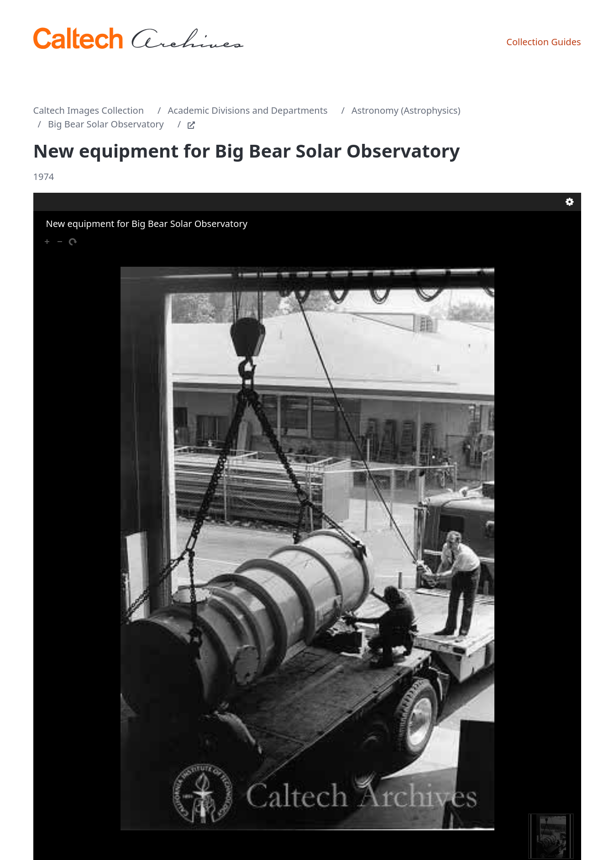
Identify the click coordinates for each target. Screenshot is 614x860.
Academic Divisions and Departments (248, 110)
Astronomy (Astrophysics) (406, 110)
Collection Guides (543, 42)
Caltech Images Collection (88, 110)
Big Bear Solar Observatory (106, 124)
